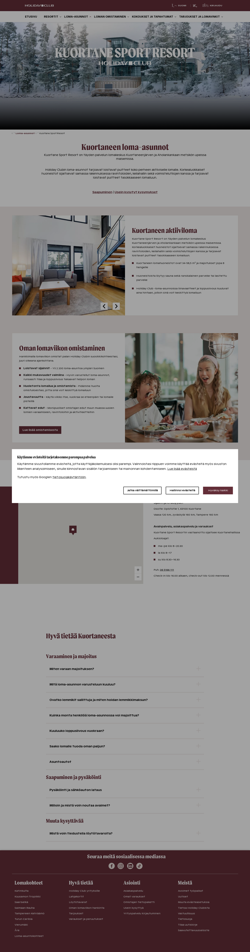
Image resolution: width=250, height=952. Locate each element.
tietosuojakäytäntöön (69, 477)
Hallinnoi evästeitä (182, 490)
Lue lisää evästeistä (182, 469)
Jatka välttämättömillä (142, 490)
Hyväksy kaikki (218, 490)
